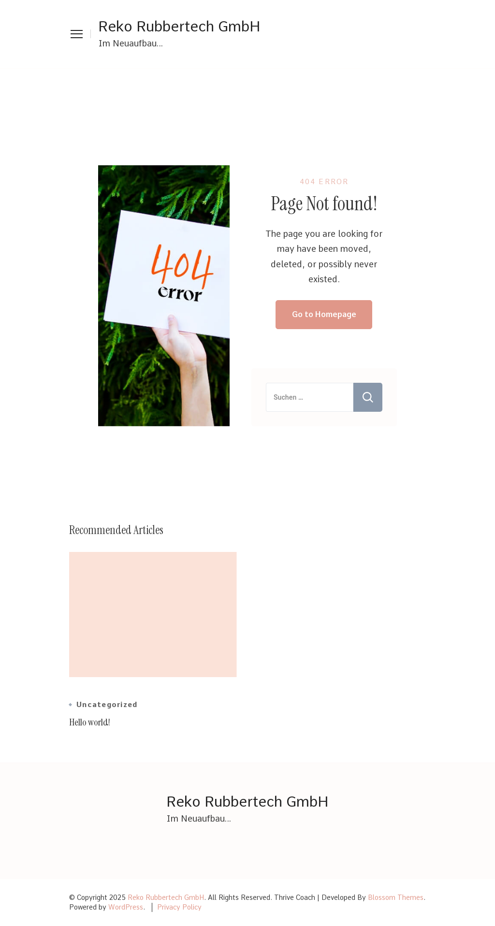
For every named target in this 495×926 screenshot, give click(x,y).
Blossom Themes (395, 897)
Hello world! (89, 722)
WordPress (125, 907)
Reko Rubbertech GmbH (179, 26)
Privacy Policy (179, 907)
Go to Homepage (324, 314)
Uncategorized (106, 705)
